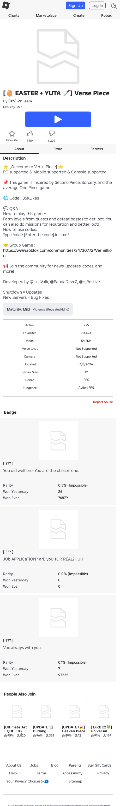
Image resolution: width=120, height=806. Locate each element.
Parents (75, 765)
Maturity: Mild (12, 107)
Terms (42, 773)
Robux (106, 15)
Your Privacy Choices (27, 781)
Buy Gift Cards (99, 765)
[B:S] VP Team (20, 101)
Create (79, 15)
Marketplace (46, 15)
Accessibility (72, 773)
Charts (13, 15)
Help (13, 773)
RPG (86, 380)
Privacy (103, 773)
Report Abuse (103, 402)
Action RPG (86, 387)
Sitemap (75, 781)
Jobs (34, 765)
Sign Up (75, 5)
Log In (97, 5)
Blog (54, 765)
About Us (13, 765)
